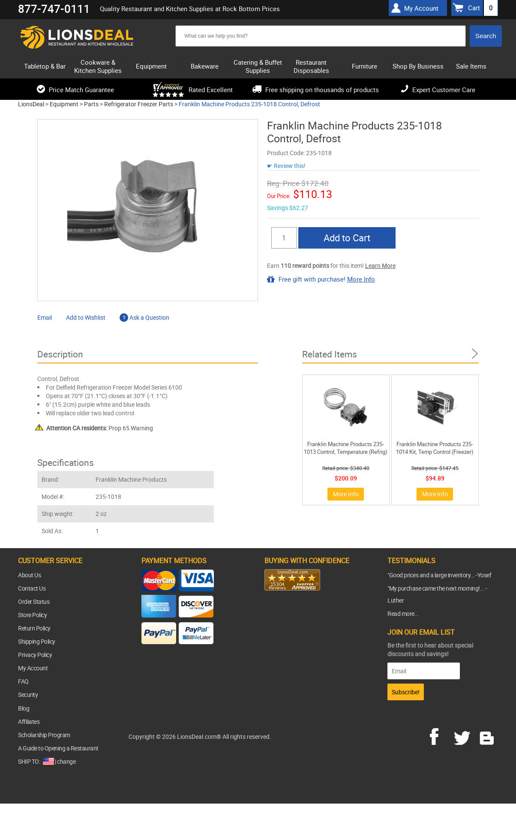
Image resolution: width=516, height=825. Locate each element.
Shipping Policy (36, 641)
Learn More (380, 265)
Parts (91, 104)
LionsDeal (31, 104)
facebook (440, 735)
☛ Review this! (286, 166)
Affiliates (28, 721)
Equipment (64, 104)
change (66, 761)
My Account (33, 668)
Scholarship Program (44, 735)
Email (44, 317)
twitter (463, 735)
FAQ (23, 681)
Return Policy (34, 628)
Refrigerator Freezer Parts (138, 104)
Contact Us (31, 588)
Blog (23, 708)
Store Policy (32, 615)
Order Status (33, 601)
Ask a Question (144, 317)
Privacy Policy (35, 655)
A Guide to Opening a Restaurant (58, 748)
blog (487, 735)
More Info (361, 279)
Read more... (403, 613)
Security (28, 694)
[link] (281, 607)
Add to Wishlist (85, 317)
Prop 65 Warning (99, 428)
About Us (29, 575)
